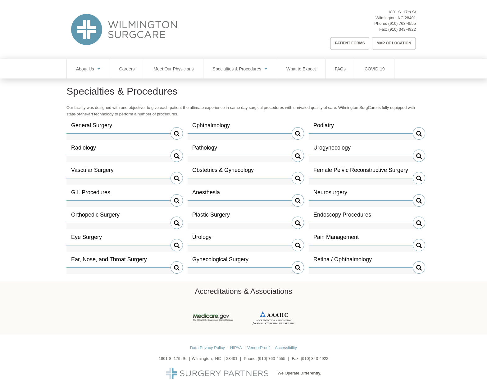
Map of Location (393, 43)
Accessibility (286, 347)
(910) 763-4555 (402, 23)
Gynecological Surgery (220, 261)
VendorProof (258, 347)
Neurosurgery (330, 194)
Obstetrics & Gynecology (223, 172)
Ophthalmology (211, 127)
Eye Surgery (86, 239)
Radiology (84, 150)
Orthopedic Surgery (95, 217)
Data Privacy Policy (207, 347)
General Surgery (91, 127)
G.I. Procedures (90, 194)
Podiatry (326, 127)
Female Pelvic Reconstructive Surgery (360, 172)
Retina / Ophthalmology (342, 261)
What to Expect (301, 68)
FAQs (340, 68)
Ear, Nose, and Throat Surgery (109, 261)
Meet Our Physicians (173, 68)
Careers (127, 68)
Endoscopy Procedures (342, 217)
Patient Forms (350, 43)
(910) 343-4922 (402, 29)
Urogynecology (332, 150)
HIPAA (236, 347)
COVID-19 (375, 68)
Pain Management (336, 239)
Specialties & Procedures (237, 68)
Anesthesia (206, 194)
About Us (85, 68)
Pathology (205, 150)
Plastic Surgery (211, 217)
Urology (205, 239)
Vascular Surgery (92, 172)
